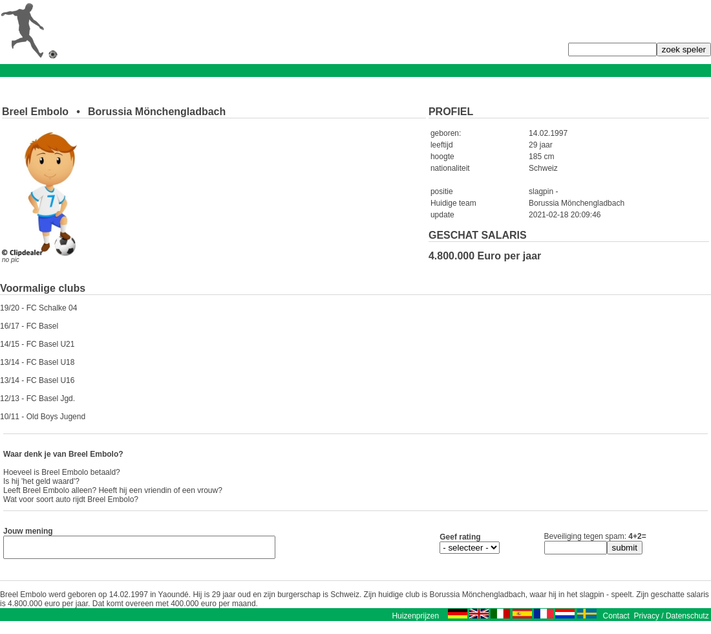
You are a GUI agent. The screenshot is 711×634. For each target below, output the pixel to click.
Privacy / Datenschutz (671, 619)
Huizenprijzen (415, 619)
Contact (616, 619)
